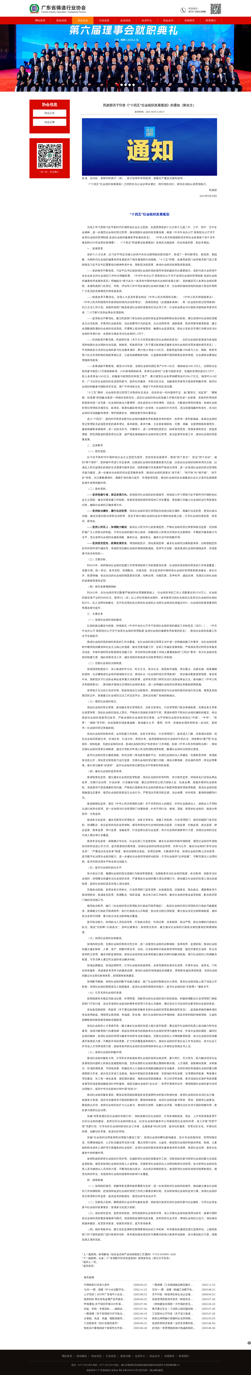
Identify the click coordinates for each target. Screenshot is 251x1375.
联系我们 (211, 20)
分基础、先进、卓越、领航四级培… (104, 1318)
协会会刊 (168, 20)
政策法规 (125, 1356)
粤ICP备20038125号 (128, 1370)
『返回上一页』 (90, 1262)
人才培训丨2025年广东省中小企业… (104, 1294)
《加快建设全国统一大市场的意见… (172, 1304)
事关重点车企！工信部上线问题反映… (174, 1308)
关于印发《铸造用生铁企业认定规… (172, 1294)
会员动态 (125, 20)
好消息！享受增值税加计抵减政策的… (174, 1328)
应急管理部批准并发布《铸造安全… (172, 1299)
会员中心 (147, 20)
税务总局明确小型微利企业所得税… (172, 1318)
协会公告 (50, 113)
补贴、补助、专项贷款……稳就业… (104, 1308)
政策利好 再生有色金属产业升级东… (104, 1299)
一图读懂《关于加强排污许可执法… (104, 1313)
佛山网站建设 (156, 1370)
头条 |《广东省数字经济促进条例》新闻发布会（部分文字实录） (135, 1258)
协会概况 (82, 1356)
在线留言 (189, 20)
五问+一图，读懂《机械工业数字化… (173, 1289)
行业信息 (104, 20)
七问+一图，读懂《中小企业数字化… (105, 1289)
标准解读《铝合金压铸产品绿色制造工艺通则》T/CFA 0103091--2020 (137, 1254)
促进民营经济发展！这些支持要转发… (174, 1323)
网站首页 (40, 20)
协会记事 (50, 122)
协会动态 (82, 20)
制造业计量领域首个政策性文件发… (104, 1328)
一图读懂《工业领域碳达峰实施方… (172, 1284)
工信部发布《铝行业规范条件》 (102, 1323)
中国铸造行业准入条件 (96, 1284)
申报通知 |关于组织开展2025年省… (103, 1304)
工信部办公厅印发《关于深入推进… (172, 1313)
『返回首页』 (88, 1265)
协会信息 (61, 20)
